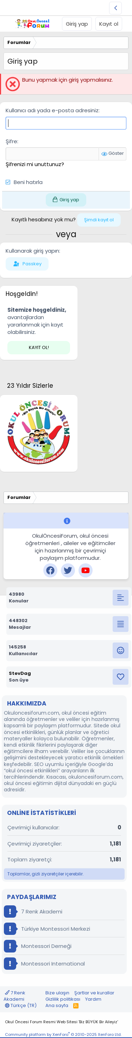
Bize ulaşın (57, 992)
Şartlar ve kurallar (94, 992)
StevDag (20, 673)
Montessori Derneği (37, 946)
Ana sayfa (56, 1005)
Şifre (11, 141)
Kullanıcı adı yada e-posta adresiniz (52, 110)
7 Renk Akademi (33, 911)
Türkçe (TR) (21, 1005)
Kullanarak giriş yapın (32, 250)
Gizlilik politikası (62, 999)
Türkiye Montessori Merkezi (47, 929)
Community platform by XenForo (63, 1034)
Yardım (93, 999)
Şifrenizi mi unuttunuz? (35, 164)
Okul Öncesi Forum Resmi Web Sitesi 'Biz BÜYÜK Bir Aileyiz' (61, 1022)
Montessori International (44, 963)
